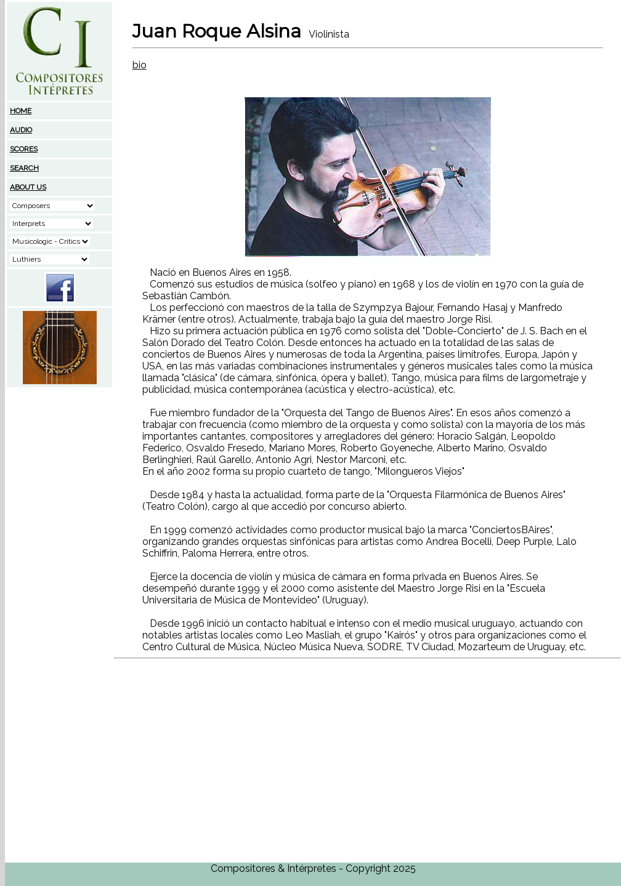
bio (139, 65)
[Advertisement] (60, 466)
